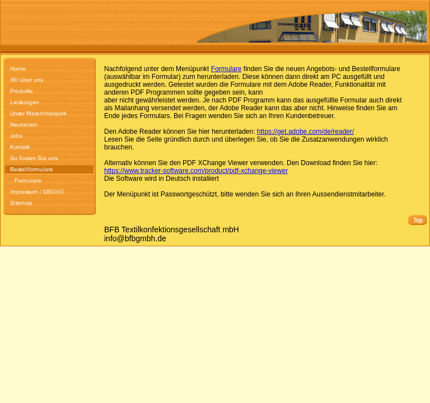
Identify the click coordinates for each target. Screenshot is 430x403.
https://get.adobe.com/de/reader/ (305, 131)
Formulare (226, 69)
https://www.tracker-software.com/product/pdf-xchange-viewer (196, 171)
